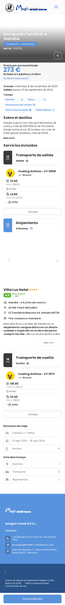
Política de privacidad (37, 583)
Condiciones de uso (16, 586)
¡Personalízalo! (33, 599)
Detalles (33, 212)
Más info (9, 138)
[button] (8, 259)
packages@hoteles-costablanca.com (33, 544)
